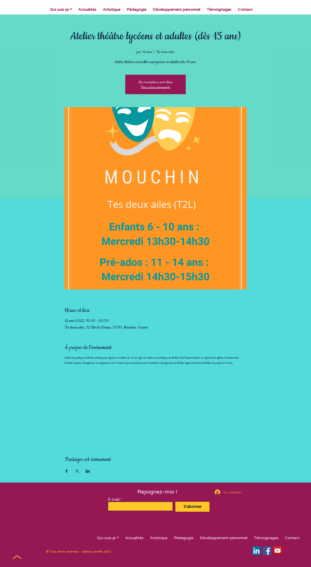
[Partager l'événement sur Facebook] (67, 471)
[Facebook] (267, 550)
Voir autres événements (155, 87)
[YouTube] (277, 550)
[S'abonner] (192, 507)
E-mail (113, 499)
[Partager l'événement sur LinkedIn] (88, 471)
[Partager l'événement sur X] (77, 471)
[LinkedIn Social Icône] (256, 550)
